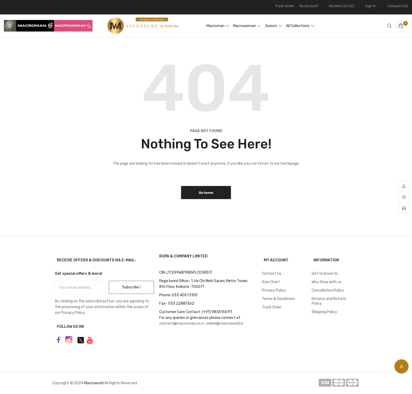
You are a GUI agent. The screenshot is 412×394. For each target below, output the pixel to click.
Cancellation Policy (328, 290)
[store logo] (136, 25)
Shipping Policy (324, 312)
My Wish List (341, 6)
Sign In (370, 6)
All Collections (298, 26)
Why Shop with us (326, 282)
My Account (308, 6)
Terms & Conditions (278, 299)
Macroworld (94, 383)
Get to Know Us (325, 273)
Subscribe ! (131, 287)
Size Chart (271, 282)
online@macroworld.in (224, 323)
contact (404, 208)
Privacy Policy (274, 290)
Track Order (284, 6)
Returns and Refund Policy (329, 301)
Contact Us (271, 273)
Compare (398, 6)
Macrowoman (244, 26)
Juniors (271, 26)
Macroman (215, 26)
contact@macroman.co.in (181, 323)
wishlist (404, 197)
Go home (206, 192)
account (404, 186)
